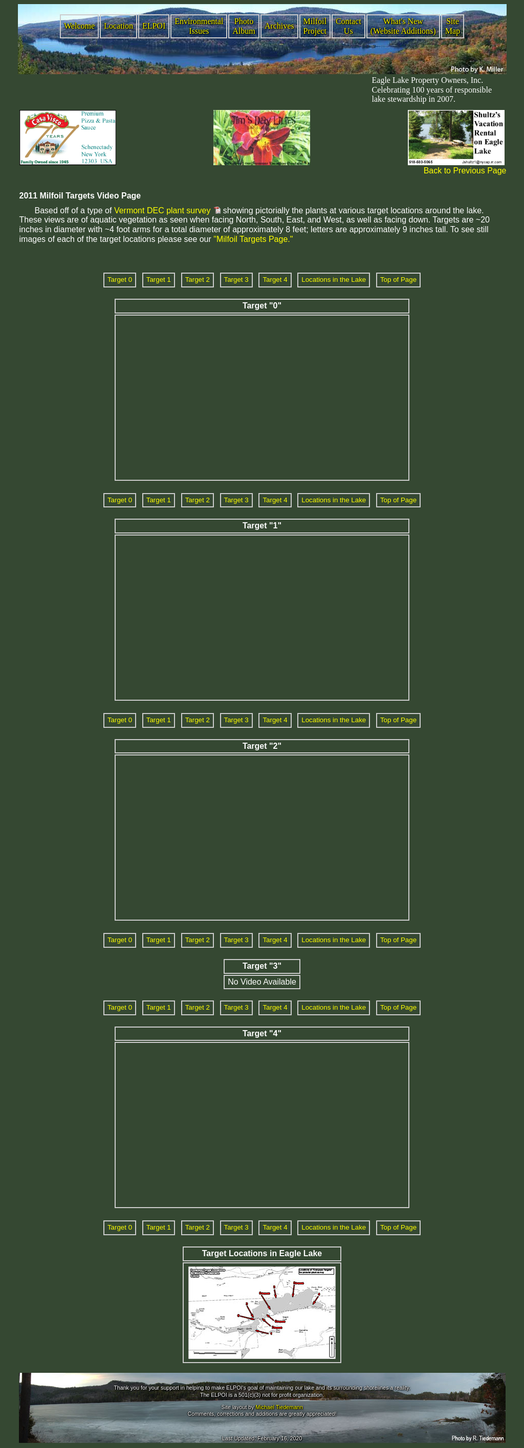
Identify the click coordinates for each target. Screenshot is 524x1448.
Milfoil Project (314, 26)
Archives (279, 25)
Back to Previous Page (465, 170)
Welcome (79, 25)
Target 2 (197, 279)
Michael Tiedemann (278, 1407)
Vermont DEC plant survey (162, 210)
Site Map (452, 26)
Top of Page (398, 279)
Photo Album (243, 26)
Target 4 (275, 279)
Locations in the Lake (333, 279)
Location (118, 25)
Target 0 (119, 279)
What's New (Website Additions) (403, 26)
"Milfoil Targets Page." (253, 239)
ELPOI (153, 25)
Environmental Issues (198, 26)
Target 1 (158, 279)
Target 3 (236, 279)
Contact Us (348, 26)
